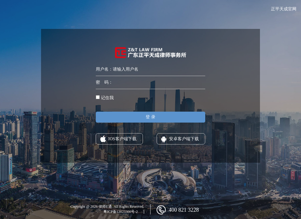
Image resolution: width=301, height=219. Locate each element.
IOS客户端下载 (122, 139)
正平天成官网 (283, 9)
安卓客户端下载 (184, 139)
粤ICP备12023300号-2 (120, 212)
